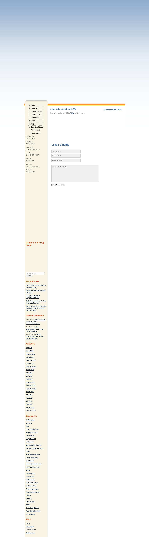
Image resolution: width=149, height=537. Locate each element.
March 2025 (29, 351)
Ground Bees (30, 461)
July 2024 (29, 373)
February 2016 (30, 382)
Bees (27, 426)
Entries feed (29, 526)
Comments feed (31, 530)
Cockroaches (30, 442)
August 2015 (30, 392)
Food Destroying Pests (33, 454)
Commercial (35, 117)
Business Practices (32, 432)
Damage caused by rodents (34, 448)
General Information (32, 457)
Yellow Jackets (30, 514)
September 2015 (31, 388)
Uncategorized (30, 501)
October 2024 (30, 363)
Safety (33, 121)
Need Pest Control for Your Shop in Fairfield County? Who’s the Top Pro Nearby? (36, 308)
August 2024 (30, 370)
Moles (28, 470)
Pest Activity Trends (32, 483)
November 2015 (31, 385)
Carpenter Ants (30, 435)
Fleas (27, 451)
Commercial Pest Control (33, 445)
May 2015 (29, 401)
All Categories (30, 420)
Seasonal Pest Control (33, 492)
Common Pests (36, 111)
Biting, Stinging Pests (32, 429)
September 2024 (31, 367)
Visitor (72, 113)
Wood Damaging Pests (33, 511)
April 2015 (29, 404)
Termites (28, 498)
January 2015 (30, 407)
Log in (28, 523)
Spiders (28, 495)
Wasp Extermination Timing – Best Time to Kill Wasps (34, 329)
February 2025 (30, 354)
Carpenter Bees (31, 439)
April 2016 (29, 379)
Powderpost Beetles (32, 489)
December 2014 (31, 410)
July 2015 (29, 395)
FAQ (32, 124)
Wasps (28, 505)
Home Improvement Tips (33, 464)
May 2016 (29, 376)
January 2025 (30, 357)
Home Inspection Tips (32, 467)
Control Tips (35, 114)
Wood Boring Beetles (32, 508)
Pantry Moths (30, 476)
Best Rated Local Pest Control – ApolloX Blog (37, 127)
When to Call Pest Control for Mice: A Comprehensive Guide (36, 322)
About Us (34, 108)
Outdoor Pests (30, 473)
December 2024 (31, 360)
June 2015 (29, 398)
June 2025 (29, 348)
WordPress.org (30, 533)
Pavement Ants (30, 479)
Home (33, 105)
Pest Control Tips (31, 486)
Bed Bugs (29, 423)
